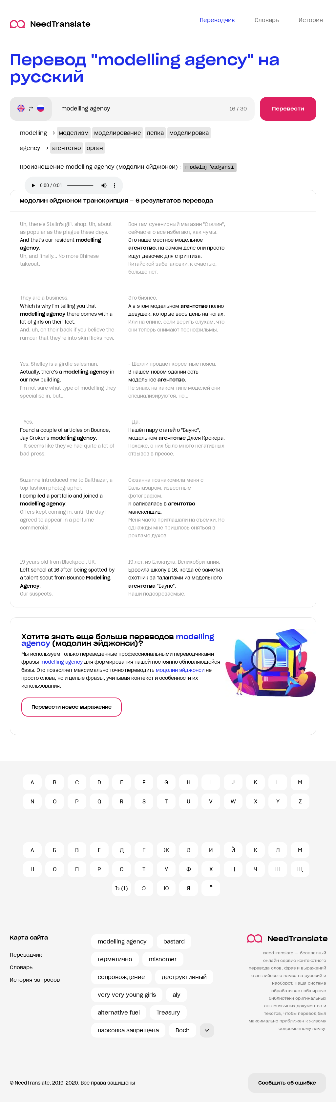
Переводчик (26, 955)
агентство (66, 148)
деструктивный (184, 977)
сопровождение (121, 977)
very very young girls (127, 995)
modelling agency (122, 941)
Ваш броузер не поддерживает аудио (74, 185)
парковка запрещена (128, 1030)
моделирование (117, 133)
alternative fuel (119, 1012)
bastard (174, 941)
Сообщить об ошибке (287, 1083)
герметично (115, 959)
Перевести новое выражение (72, 707)
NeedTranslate (50, 24)
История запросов (35, 980)
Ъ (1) (121, 888)
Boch (183, 1030)
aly (176, 995)
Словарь (21, 967)
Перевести (288, 109)
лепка (155, 133)
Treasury (168, 1012)
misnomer (163, 959)
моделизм (74, 133)
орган (95, 148)
